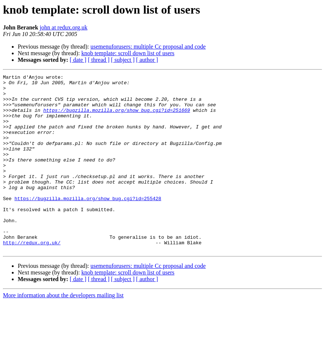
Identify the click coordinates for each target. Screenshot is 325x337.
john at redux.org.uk (63, 27)
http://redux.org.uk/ (31, 276)
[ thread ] (99, 60)
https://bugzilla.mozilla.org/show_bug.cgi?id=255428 (87, 223)
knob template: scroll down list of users (127, 53)
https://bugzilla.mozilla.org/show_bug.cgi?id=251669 (116, 117)
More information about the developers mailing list (63, 330)
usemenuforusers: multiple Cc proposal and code (147, 46)
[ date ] (78, 60)
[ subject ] (123, 60)
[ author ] (147, 60)
